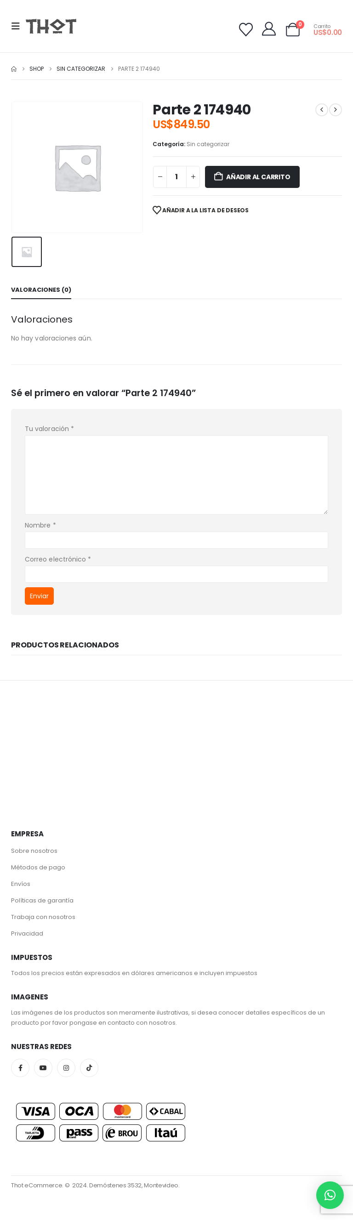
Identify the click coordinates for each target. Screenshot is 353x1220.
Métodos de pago (38, 867)
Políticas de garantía (42, 900)
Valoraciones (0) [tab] (41, 289)
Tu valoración (49, 428)
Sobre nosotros (34, 850)
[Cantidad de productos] (176, 177)
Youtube (43, 1068)
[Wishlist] (246, 30)
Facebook (20, 1068)
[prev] (321, 109)
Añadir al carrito (258, 177)
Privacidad (27, 933)
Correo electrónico (58, 559)
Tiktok (89, 1068)
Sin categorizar (208, 144)
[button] (18, 26)
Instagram (66, 1068)
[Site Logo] (51, 26)
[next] (335, 109)
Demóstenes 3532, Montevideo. (134, 1185)
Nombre (40, 525)
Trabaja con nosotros (43, 917)
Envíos (20, 884)
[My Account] (269, 29)
